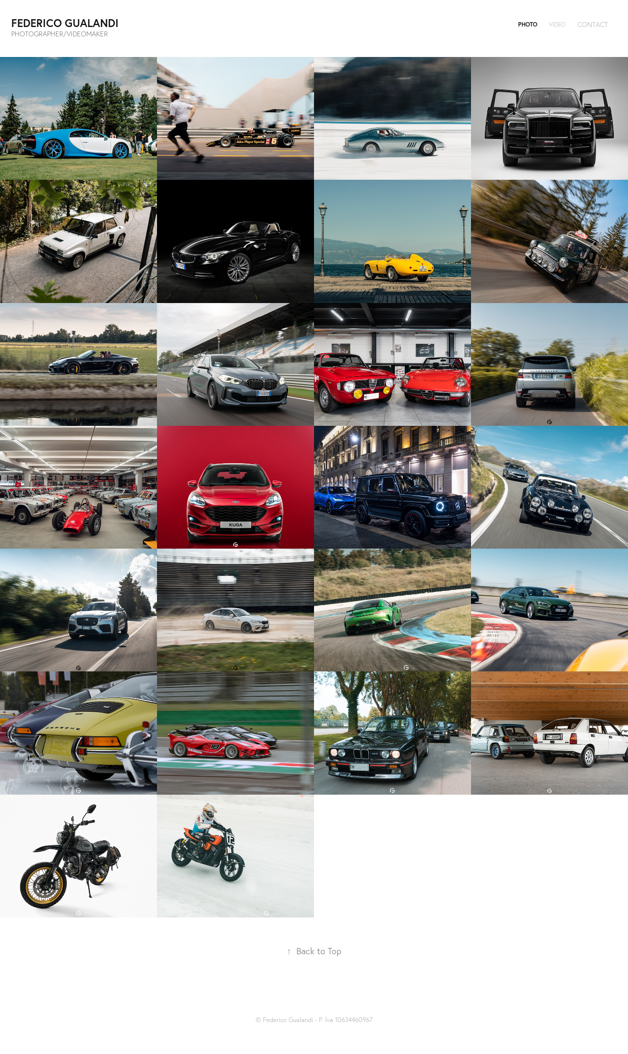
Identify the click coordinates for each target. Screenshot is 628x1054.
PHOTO (527, 24)
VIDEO (557, 24)
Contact (592, 24)
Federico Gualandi (65, 23)
